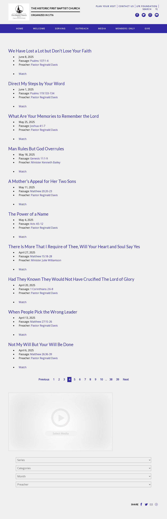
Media (102, 28)
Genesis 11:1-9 (39, 158)
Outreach (82, 28)
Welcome (39, 28)
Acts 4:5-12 (36, 224)
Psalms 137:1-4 (39, 61)
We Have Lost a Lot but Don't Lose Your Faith (49, 50)
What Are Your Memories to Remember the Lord (53, 116)
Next (126, 379)
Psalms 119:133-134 (42, 93)
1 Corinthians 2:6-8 (41, 289)
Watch (22, 74)
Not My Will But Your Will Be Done (40, 344)
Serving (60, 28)
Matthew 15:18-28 (41, 256)
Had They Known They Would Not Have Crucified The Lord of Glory (71, 279)
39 (117, 379)
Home (19, 28)
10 (101, 379)
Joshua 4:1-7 (37, 126)
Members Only (125, 28)
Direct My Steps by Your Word (36, 83)
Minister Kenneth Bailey (45, 162)
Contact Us (126, 6)
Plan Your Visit (106, 6)
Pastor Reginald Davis (44, 64)
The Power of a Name (28, 214)
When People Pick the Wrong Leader (42, 311)
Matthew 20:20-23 (41, 191)
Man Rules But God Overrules (36, 148)
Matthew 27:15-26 (41, 321)
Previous (43, 379)
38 (110, 379)
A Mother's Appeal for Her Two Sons (42, 181)
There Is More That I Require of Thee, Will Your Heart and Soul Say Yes (74, 246)
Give (147, 28)
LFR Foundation (147, 6)
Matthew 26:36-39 (41, 354)
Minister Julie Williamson (46, 260)
